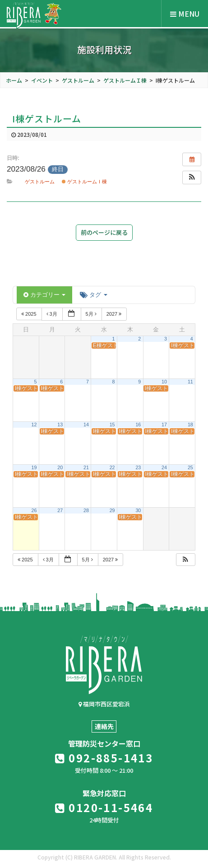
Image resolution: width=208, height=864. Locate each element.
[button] (192, 177)
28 (86, 510)
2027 (114, 314)
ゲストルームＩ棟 (84, 181)
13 (60, 424)
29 (112, 510)
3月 (52, 314)
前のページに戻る (104, 232)
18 (190, 424)
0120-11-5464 (104, 807)
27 (60, 510)
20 (60, 467)
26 (34, 510)
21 (86, 467)
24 (164, 467)
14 (86, 424)
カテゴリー (44, 294)
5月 (92, 314)
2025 (29, 314)
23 (138, 467)
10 (164, 381)
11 (190, 381)
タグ (93, 294)
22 (112, 467)
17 (164, 424)
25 (190, 467)
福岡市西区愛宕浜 (104, 704)
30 (138, 510)
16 (138, 424)
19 (34, 467)
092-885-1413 (104, 758)
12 (34, 424)
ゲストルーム (40, 181)
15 (112, 424)
